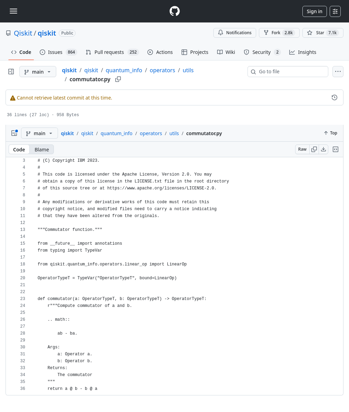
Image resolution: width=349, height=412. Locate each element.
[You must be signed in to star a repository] (322, 33)
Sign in (314, 11)
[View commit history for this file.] (334, 97)
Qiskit (23, 33)
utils (188, 70)
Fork (279, 32)
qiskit (47, 33)
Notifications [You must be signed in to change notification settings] (234, 33)
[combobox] (290, 71)
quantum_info (124, 70)
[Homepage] (174, 11)
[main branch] (37, 71)
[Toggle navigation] (13, 11)
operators (162, 70)
